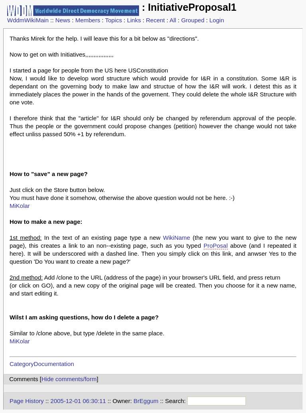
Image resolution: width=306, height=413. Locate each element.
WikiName (176, 237)
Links (134, 20)
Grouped (192, 20)
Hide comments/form (68, 379)
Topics (113, 20)
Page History (27, 400)
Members (87, 20)
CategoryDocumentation (42, 363)
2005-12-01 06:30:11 (78, 400)
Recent (155, 20)
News (63, 20)
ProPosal (216, 245)
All (172, 20)
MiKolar (20, 205)
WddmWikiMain (28, 20)
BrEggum (146, 400)
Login (217, 20)
